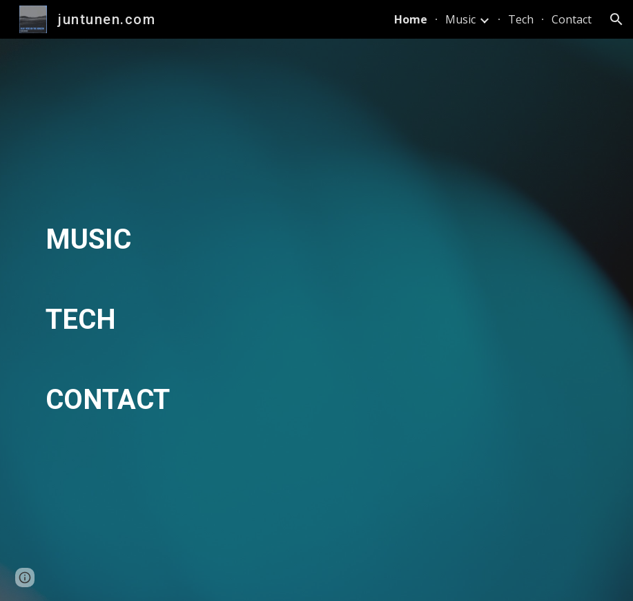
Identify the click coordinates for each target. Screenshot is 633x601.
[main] (316, 320)
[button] (616, 19)
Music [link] (460, 19)
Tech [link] (521, 19)
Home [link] (410, 19)
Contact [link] (572, 19)
